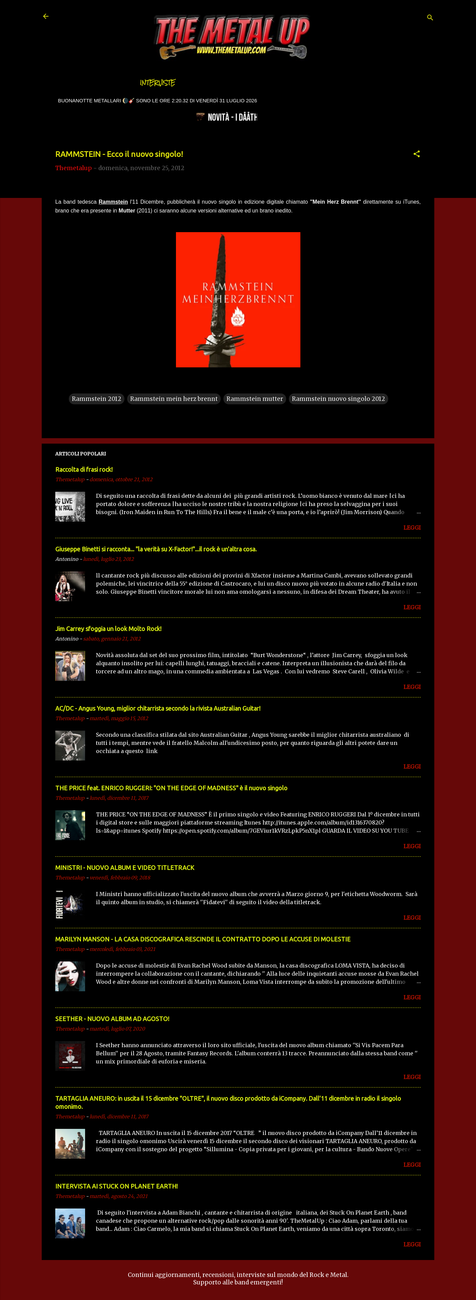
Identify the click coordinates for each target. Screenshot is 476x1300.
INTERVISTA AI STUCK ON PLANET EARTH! (116, 1186)
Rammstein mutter (254, 399)
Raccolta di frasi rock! (84, 469)
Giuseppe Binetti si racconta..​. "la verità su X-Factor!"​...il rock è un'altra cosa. (156, 549)
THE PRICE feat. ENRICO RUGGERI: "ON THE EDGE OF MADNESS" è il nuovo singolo (171, 788)
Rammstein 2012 (96, 399)
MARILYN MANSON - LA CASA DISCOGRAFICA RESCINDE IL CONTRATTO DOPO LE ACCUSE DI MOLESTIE (203, 939)
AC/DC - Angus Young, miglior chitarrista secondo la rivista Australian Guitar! (157, 708)
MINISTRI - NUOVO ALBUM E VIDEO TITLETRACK (124, 867)
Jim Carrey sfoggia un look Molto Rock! (108, 628)
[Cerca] (430, 18)
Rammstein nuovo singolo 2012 (338, 399)
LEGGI (412, 527)
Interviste (157, 82)
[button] (417, 155)
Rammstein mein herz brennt (174, 399)
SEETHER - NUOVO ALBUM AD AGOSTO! (112, 1018)
